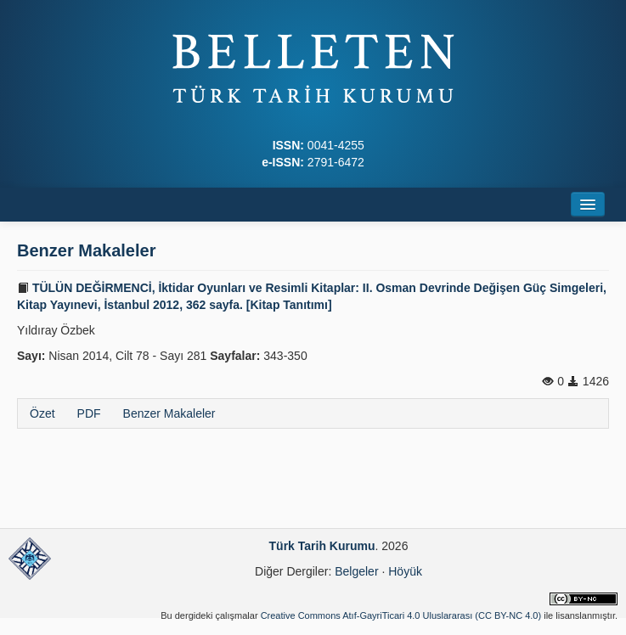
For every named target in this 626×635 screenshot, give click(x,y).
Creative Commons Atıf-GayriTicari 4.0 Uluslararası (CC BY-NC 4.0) (401, 615)
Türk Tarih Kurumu (322, 546)
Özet (42, 413)
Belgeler (356, 571)
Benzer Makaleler (169, 413)
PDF (89, 413)
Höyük (405, 571)
